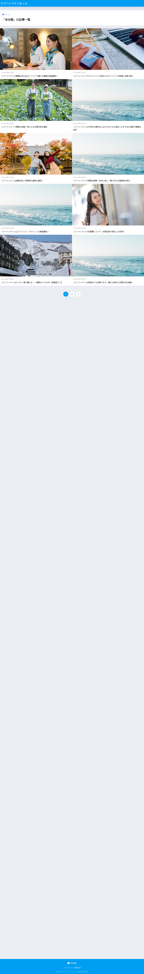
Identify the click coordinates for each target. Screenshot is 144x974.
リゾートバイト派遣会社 (72, 967)
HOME (72, 963)
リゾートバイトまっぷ (14, 3)
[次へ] (78, 294)
